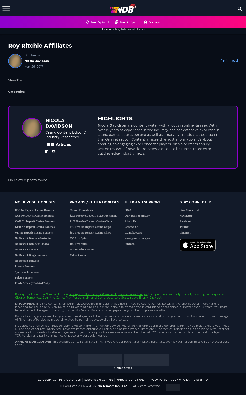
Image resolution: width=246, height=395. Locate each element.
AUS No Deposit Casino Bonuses (34, 215)
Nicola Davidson (37, 61)
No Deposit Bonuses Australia (33, 238)
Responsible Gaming (98, 379)
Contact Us (131, 227)
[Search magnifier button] (240, 9)
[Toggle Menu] (6, 8)
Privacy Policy (157, 379)
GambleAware (133, 232)
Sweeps (154, 22)
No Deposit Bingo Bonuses (31, 255)
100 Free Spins (78, 243)
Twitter (184, 227)
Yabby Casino (78, 255)
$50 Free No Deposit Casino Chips (90, 232)
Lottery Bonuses (25, 266)
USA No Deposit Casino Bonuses (34, 210)
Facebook (185, 221)
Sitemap (130, 243)
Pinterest (185, 232)
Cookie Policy (180, 379)
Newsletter (186, 215)
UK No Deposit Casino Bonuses (34, 232)
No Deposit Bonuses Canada (32, 243)
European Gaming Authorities (59, 379)
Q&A (128, 210)
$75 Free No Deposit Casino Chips (90, 227)
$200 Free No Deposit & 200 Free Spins (93, 215)
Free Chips (129, 22)
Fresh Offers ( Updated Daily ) (33, 283)
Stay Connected (189, 210)
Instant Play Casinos (82, 249)
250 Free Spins (78, 238)
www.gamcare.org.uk (137, 238)
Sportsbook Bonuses (27, 272)
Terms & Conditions (130, 379)
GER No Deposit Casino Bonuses (35, 227)
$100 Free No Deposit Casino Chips (91, 221)
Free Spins (100, 22)
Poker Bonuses (24, 277)
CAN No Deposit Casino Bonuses (35, 221)
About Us (130, 221)
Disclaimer (200, 379)
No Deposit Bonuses (27, 260)
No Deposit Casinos (26, 249)
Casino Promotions (81, 210)
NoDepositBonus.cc (83, 294)
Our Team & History (137, 215)
